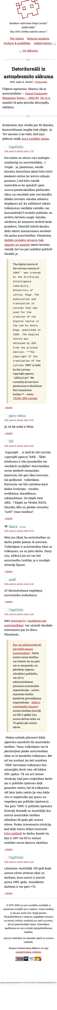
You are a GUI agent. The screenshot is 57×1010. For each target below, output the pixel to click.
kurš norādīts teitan (35, 139)
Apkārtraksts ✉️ (45, 43)
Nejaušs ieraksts (38, 38)
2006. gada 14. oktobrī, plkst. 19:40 (19, 413)
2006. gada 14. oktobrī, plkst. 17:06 (19, 151)
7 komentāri (40, 81)
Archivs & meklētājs (17, 43)
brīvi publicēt (13, 827)
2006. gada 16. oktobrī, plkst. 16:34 (19, 855)
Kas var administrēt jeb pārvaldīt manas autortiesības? (27, 642)
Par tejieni (17, 38)
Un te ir (45, 98)
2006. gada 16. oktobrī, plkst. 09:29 (19, 524)
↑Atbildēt (8, 401)
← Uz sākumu (28, 50)
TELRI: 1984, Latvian (25, 391)
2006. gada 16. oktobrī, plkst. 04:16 (19, 439)
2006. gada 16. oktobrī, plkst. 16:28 (19, 607)
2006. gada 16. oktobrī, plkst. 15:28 (19, 577)
